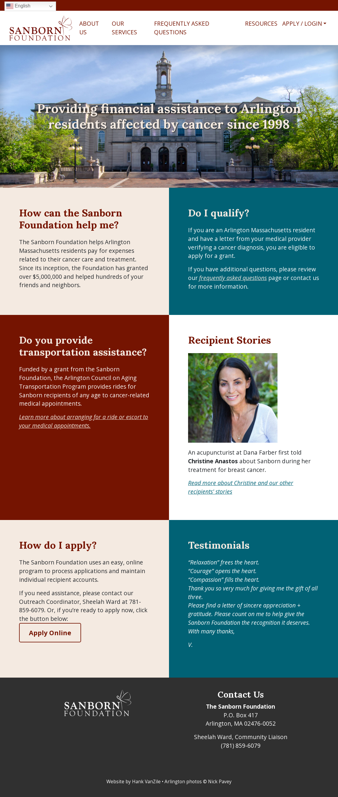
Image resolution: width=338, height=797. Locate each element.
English (18, 6)
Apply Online (50, 632)
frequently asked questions (233, 278)
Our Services (124, 27)
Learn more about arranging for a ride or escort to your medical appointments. (83, 421)
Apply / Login (302, 23)
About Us (89, 27)
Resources (261, 23)
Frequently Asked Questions (181, 27)
